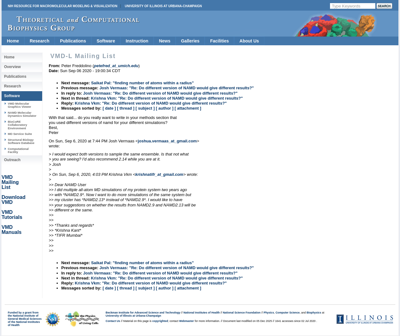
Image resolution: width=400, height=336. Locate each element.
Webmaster (186, 321)
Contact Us (113, 321)
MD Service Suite (20, 134)
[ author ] (164, 108)
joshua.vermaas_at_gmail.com (167, 141)
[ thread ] (125, 108)
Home (13, 40)
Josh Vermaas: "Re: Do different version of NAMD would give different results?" (176, 88)
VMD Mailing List (10, 182)
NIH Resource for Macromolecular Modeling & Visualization (62, 6)
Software (106, 40)
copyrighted (160, 321)
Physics (269, 312)
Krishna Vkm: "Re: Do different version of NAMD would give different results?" (167, 98)
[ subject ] (145, 108)
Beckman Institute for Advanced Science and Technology (143, 312)
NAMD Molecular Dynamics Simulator (22, 114)
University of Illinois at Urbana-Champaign (163, 6)
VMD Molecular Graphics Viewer (19, 105)
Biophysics (314, 312)
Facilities (219, 40)
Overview (12, 67)
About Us (249, 40)
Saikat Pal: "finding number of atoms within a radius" (142, 83)
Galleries (190, 40)
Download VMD (13, 200)
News (165, 40)
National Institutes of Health (201, 312)
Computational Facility (18, 150)
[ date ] (109, 108)
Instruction (137, 40)
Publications (73, 40)
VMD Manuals (12, 230)
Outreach (12, 160)
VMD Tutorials (12, 215)
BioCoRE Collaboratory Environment (17, 125)
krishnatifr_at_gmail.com (159, 174)
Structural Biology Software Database (21, 141)
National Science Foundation (242, 312)
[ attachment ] (188, 108)
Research (39, 40)
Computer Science (288, 312)
